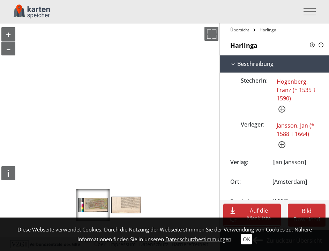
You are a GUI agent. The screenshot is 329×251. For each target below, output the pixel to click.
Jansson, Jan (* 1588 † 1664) (295, 130)
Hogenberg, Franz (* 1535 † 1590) (296, 90)
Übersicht (239, 30)
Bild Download (306, 215)
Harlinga (268, 30)
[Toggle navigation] (307, 11)
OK (246, 239)
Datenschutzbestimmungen (198, 239)
